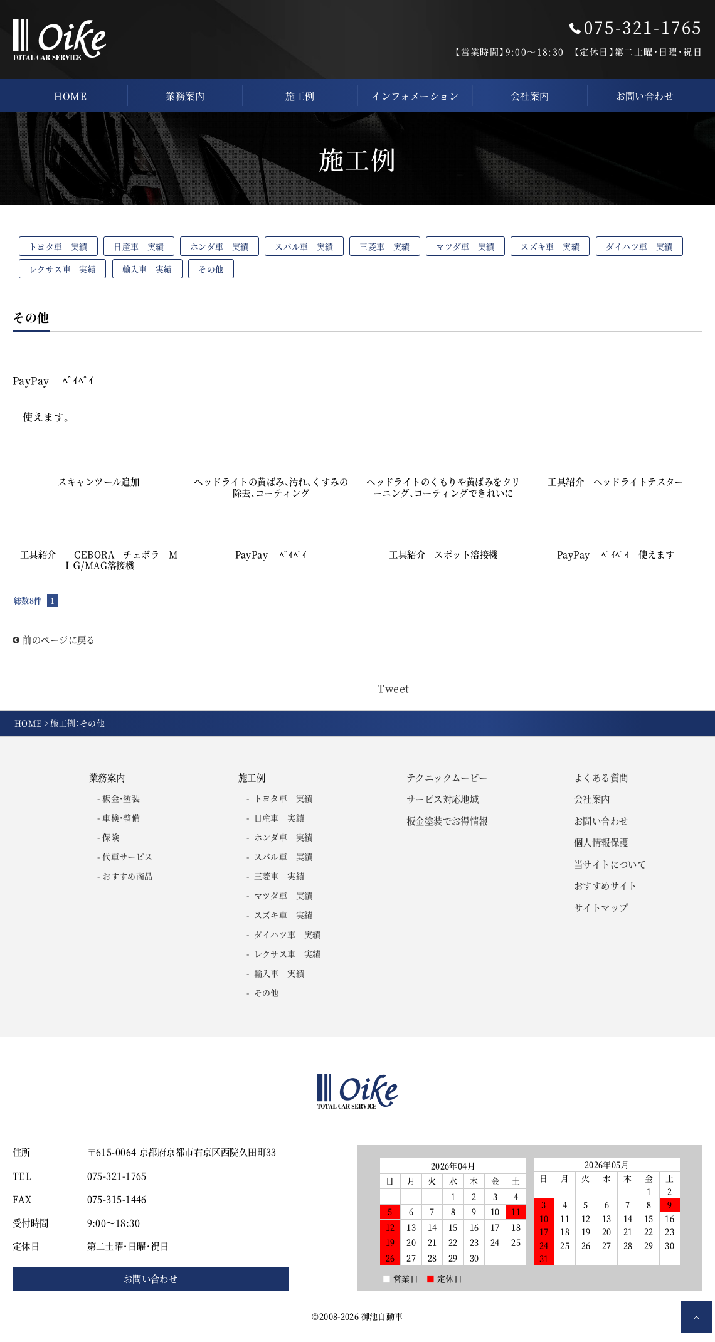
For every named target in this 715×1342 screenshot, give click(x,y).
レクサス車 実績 (62, 269)
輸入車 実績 (147, 269)
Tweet (393, 688)
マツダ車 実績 (465, 246)
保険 (110, 837)
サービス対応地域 (442, 798)
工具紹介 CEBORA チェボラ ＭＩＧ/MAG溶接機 (98, 559)
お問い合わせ (645, 95)
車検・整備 (121, 817)
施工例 (299, 95)
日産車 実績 (139, 246)
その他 (210, 269)
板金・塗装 (121, 798)
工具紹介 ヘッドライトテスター (615, 481)
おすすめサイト (605, 885)
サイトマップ (601, 907)
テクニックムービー (447, 777)
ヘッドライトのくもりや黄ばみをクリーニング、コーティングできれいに (443, 487)
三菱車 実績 (384, 246)
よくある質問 (601, 777)
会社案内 (530, 95)
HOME (70, 95)
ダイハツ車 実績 (639, 246)
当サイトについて (610, 863)
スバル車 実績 (304, 246)
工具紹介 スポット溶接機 (448, 554)
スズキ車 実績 (550, 246)
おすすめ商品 (127, 876)
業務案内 (185, 95)
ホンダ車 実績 (219, 246)
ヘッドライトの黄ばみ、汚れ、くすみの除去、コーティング (271, 487)
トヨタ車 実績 (58, 246)
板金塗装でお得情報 (447, 820)
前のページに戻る (54, 639)
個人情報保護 (601, 841)
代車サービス (127, 856)
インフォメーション (414, 95)
